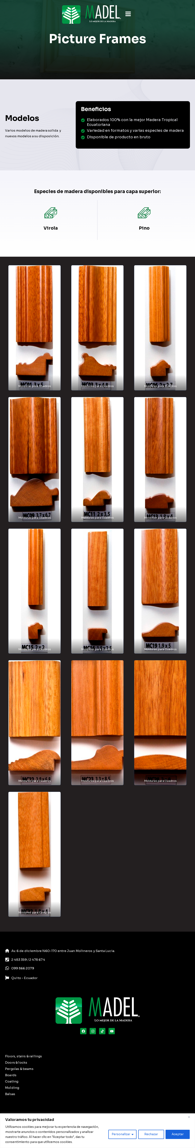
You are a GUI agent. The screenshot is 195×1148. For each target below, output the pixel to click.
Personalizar (120, 1134)
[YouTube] (112, 1031)
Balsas (10, 1094)
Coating (11, 1081)
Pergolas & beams (19, 1069)
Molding (12, 1088)
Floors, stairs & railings (23, 1056)
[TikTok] (102, 1031)
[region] (97, 1130)
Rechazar (151, 1134)
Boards (10, 1075)
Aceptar (177, 1134)
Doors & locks (16, 1062)
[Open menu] (128, 14)
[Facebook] (83, 1031)
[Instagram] (93, 1031)
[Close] (190, 1116)
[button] (34, 327)
